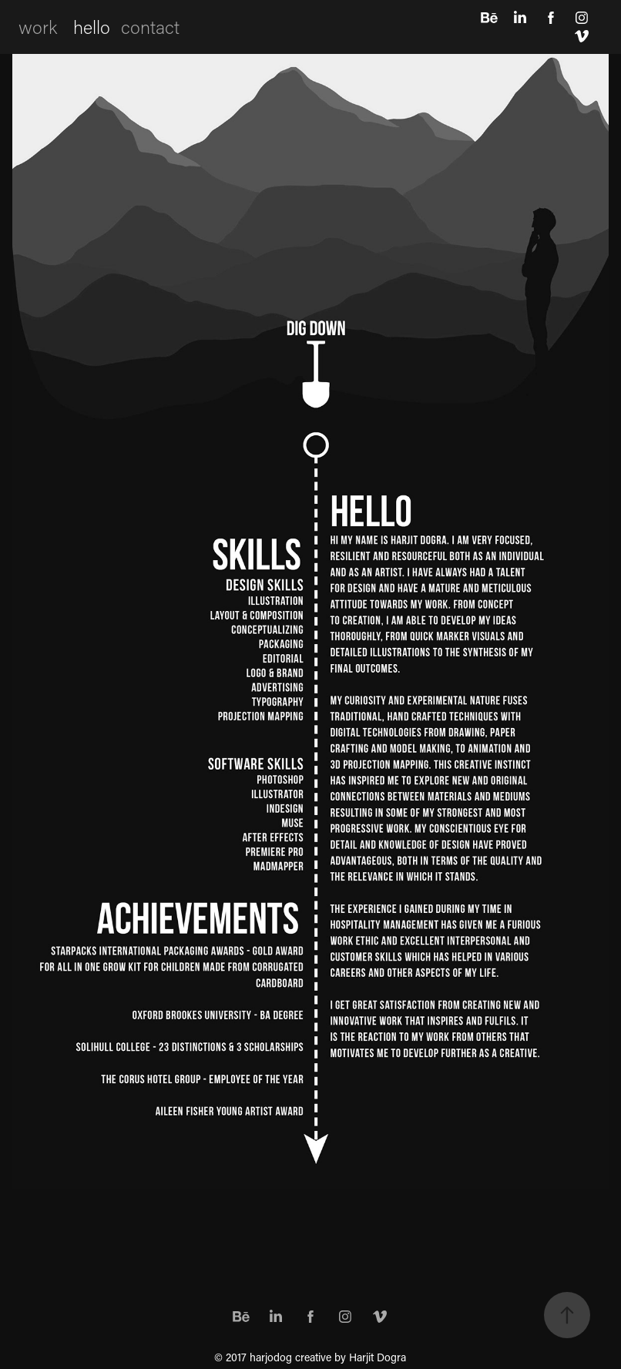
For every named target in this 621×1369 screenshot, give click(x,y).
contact (150, 27)
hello (91, 27)
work (37, 27)
